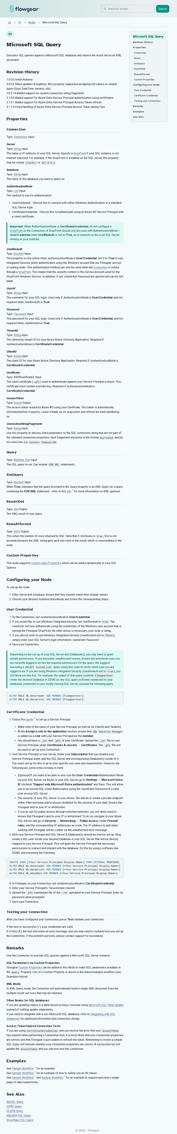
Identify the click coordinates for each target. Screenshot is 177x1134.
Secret (18, 402)
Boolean (19, 253)
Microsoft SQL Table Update (106, 1005)
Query (11, 452)
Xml (16, 509)
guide (29, 719)
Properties (17, 119)
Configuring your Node (29, 579)
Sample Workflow (23, 1068)
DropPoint (79, 153)
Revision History (22, 72)
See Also (15, 1094)
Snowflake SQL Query (19, 1120)
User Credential (19, 609)
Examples (16, 1060)
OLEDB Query (14, 1111)
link (69, 491)
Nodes (31, 22)
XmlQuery (14, 474)
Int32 (17, 531)
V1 (19, 22)
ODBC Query (14, 1106)
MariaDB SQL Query (18, 1115)
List (16, 191)
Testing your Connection (27, 912)
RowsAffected (18, 524)
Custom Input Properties (46, 563)
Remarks (15, 948)
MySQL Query (15, 1101)
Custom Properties (22, 555)
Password (20, 314)
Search (163, 9)
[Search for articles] (130, 8)
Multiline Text (22, 460)
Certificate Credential (25, 712)
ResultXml (15, 501)
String (17, 148)
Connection (15, 129)
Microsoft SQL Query (33, 44)
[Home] (9, 22)
